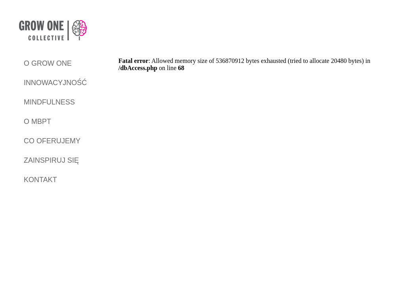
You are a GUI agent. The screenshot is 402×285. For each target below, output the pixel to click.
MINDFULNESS (49, 102)
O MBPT (37, 121)
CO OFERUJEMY (52, 141)
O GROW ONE (48, 63)
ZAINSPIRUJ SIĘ (51, 160)
